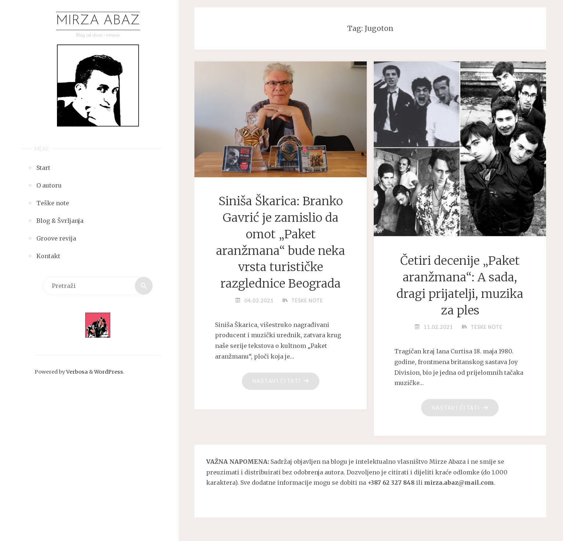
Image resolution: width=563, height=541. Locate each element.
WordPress (108, 372)
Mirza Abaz (98, 21)
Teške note (307, 300)
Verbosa (76, 372)
